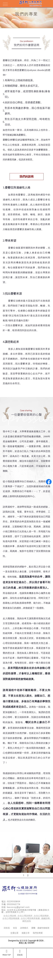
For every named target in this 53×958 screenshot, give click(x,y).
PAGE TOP (6, 952)
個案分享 (26, 933)
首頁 (15, 928)
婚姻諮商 (45, 918)
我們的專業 (38, 933)
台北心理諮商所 (25, 916)
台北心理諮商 (9, 916)
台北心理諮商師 (41, 916)
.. (44, 941)
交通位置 (14, 933)
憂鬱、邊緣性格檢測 (40, 928)
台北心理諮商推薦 (10, 918)
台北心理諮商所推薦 (30, 918)
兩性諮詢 (26, 921)
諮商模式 (24, 928)
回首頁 (20, 952)
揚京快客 (23, 941)
